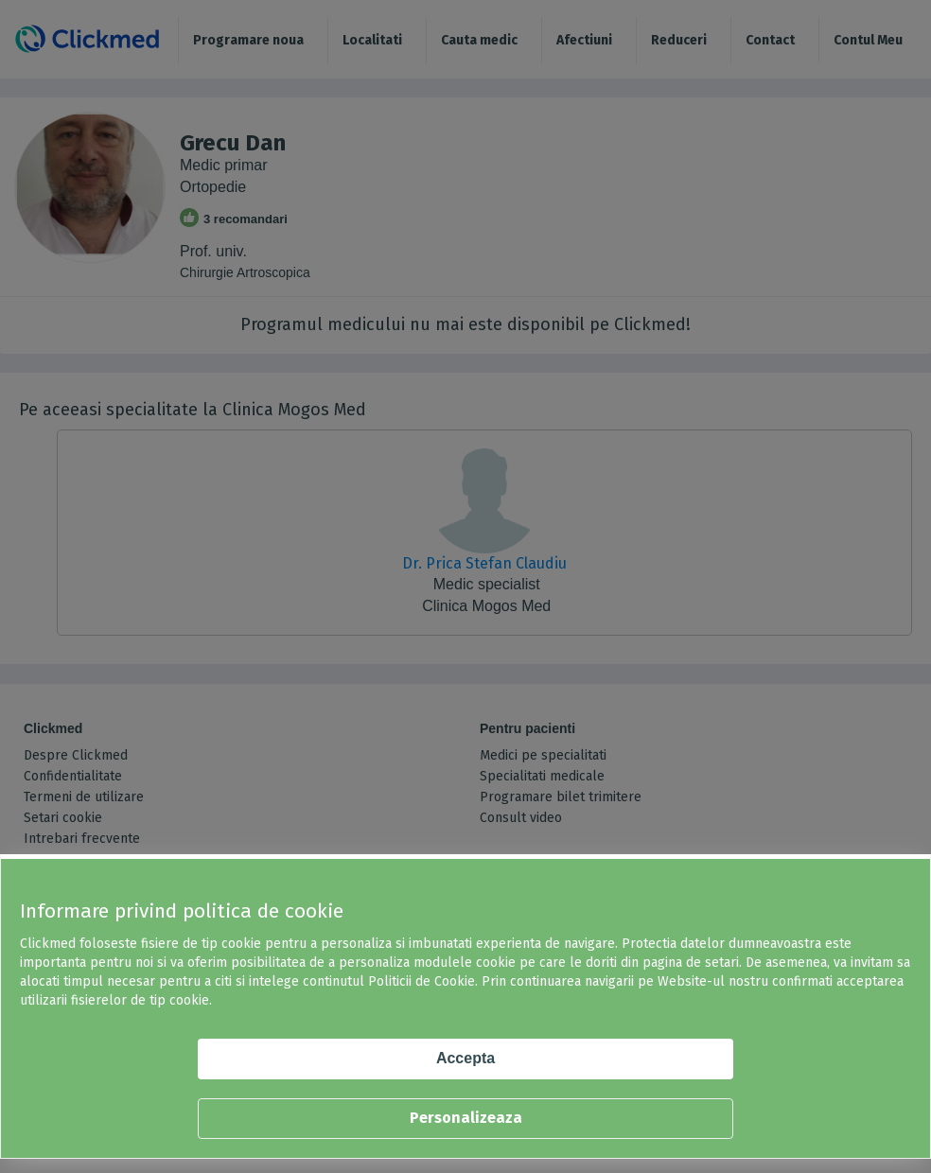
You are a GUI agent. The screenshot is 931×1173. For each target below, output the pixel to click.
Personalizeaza (466, 1118)
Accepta (465, 1058)
